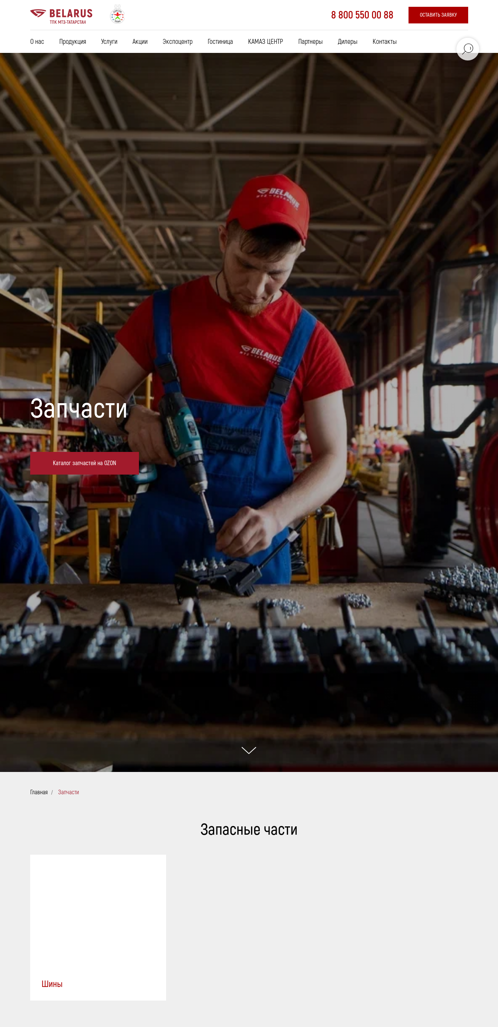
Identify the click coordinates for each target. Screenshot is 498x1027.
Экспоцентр (178, 41)
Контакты (385, 41)
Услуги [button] (109, 41)
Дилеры (348, 41)
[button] (438, 15)
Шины (52, 984)
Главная (39, 792)
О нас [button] (37, 41)
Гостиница (220, 41)
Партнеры (310, 41)
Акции (140, 41)
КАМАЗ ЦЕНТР (265, 41)
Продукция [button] (72, 41)
